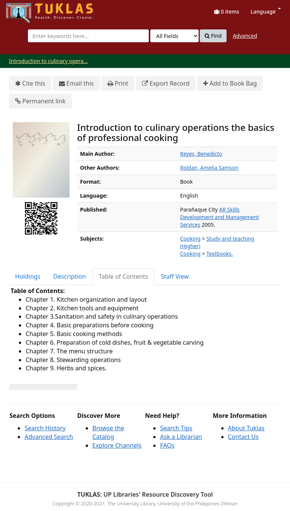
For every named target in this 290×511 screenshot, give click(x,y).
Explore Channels (117, 445)
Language (266, 11)
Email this (76, 83)
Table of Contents (123, 276)
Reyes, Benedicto (201, 153)
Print (118, 83)
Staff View (175, 276)
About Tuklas (246, 428)
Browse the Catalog (108, 432)
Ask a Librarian (181, 437)
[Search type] (174, 35)
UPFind (24, 10)
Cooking (190, 238)
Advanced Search (49, 437)
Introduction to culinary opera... (48, 60)
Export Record (166, 83)
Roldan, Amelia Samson (209, 167)
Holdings (27, 276)
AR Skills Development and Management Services (219, 217)
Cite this (30, 83)
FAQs (167, 445)
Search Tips (176, 428)
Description (69, 276)
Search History (45, 428)
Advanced (245, 35)
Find (213, 36)
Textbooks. (219, 253)
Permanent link (40, 101)
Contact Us (243, 437)
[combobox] (88, 35)
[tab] (28, 276)
